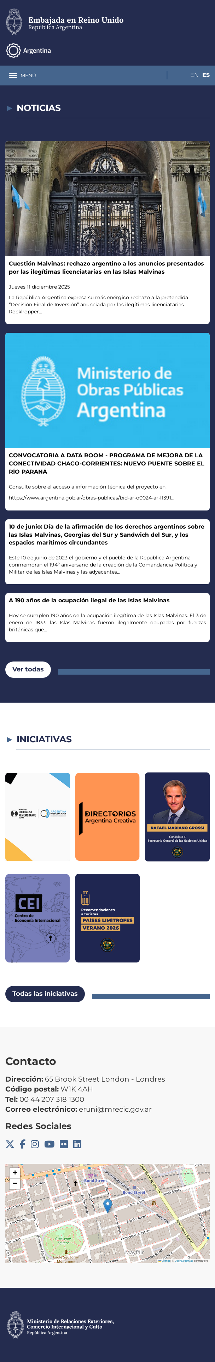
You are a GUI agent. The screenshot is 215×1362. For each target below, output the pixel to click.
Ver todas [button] (28, 669)
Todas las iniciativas (45, 994)
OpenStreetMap (184, 1260)
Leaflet (164, 1260)
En (191, 50)
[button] (107, 1206)
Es (206, 50)
